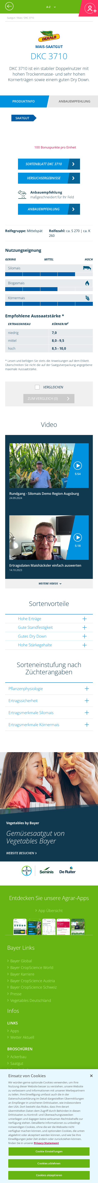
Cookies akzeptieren (49, 1175)
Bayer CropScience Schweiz (33, 987)
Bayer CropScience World (31, 967)
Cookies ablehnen (48, 1163)
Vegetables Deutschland (30, 1000)
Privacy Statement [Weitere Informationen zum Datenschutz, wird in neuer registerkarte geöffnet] (46, 1143)
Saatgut (16, 1063)
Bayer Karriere (22, 974)
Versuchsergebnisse (43, 178)
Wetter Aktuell (22, 1037)
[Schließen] (91, 1075)
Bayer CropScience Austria (32, 980)
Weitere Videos (48, 583)
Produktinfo (23, 101)
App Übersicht (50, 910)
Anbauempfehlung (74, 101)
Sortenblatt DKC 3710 (44, 164)
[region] (49, 1126)
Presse (16, 993)
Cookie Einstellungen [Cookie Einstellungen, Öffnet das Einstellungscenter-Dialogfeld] (49, 1151)
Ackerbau (18, 1056)
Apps (14, 1030)
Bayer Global (21, 960)
